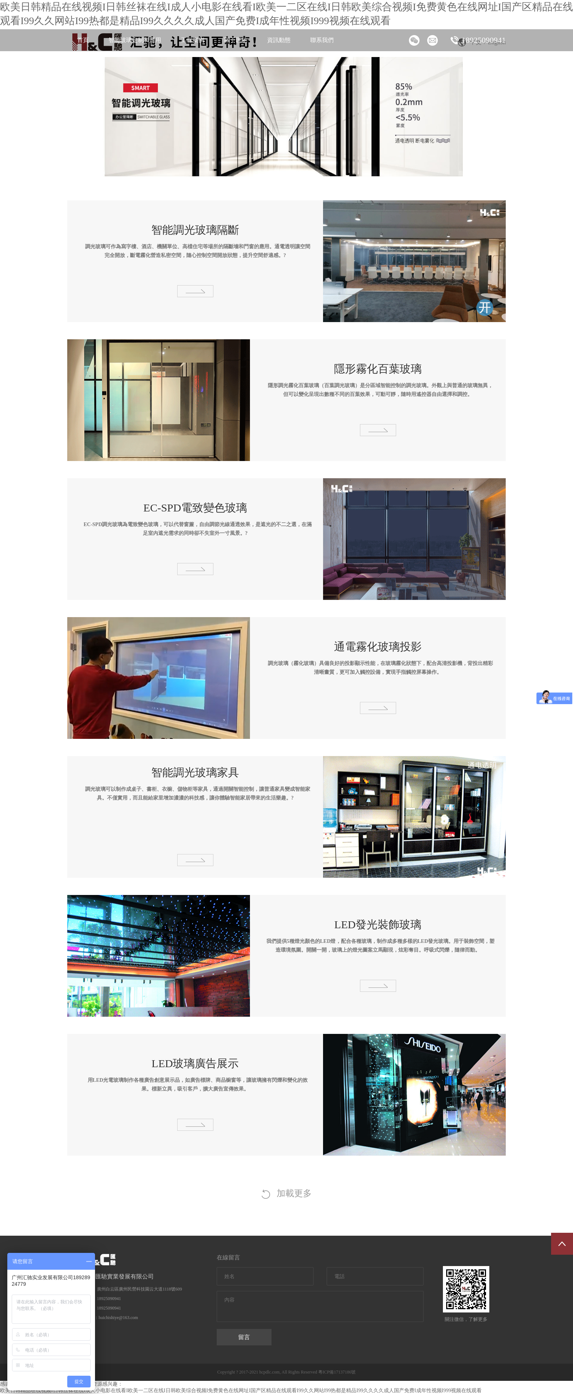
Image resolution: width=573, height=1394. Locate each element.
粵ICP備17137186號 (337, 1372)
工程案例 (192, 40)
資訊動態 (279, 40)
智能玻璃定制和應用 (135, 40)
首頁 (83, 40)
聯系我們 (322, 40)
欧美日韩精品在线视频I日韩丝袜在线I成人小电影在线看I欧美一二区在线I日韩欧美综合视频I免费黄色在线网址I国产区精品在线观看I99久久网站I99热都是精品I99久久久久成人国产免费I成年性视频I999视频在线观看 (241, 1390)
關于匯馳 (235, 40)
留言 (244, 1337)
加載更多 (287, 1194)
